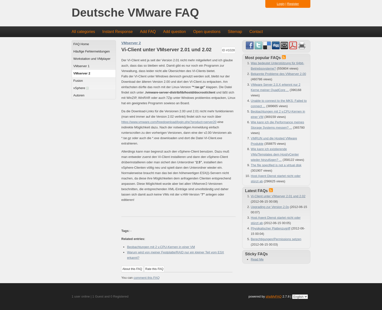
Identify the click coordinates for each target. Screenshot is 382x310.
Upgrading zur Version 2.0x (270, 207)
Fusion (78, 81)
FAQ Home (81, 44)
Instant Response (117, 32)
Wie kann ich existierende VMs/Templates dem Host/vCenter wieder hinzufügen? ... (275, 154)
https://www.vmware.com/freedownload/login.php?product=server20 (169, 122)
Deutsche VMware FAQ (135, 12)
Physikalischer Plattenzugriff (270, 228)
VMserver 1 (81, 66)
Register (293, 4)
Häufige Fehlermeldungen (91, 51)
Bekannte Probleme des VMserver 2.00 (278, 74)
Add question (174, 32)
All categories (83, 32)
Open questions (206, 32)
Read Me (257, 259)
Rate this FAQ (154, 269)
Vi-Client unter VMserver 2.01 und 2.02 (278, 196)
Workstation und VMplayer (91, 59)
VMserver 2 (81, 73)
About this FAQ (132, 269)
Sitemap (235, 32)
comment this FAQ (147, 277)
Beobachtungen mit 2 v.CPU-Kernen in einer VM (161, 247)
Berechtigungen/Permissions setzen (276, 239)
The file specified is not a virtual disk (276, 165)
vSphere (81, 88)
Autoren (79, 95)
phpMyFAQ (274, 296)
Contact (256, 32)
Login (281, 4)
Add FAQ (148, 32)
